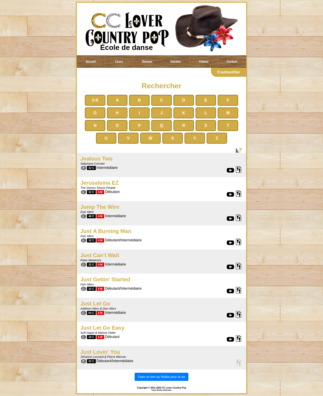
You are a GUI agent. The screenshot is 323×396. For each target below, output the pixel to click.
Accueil (91, 61)
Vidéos (203, 61)
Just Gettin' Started (105, 279)
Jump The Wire (99, 207)
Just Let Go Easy (102, 328)
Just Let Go (95, 303)
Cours (119, 61)
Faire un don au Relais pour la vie (161, 377)
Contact (232, 61)
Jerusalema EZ (99, 183)
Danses (147, 61)
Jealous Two (96, 159)
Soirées (175, 61)
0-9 (95, 100)
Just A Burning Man (105, 231)
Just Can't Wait (99, 255)
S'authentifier (228, 72)
